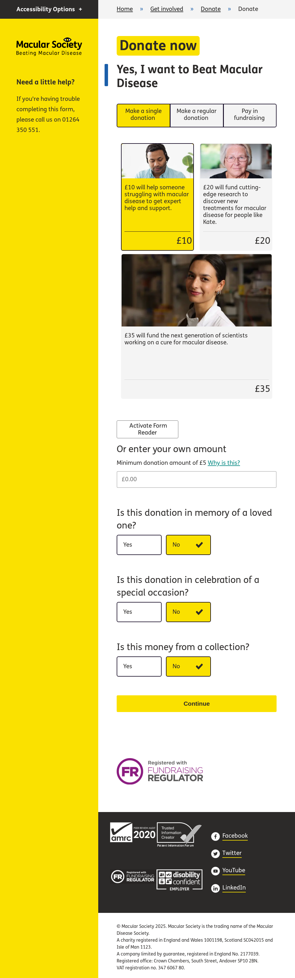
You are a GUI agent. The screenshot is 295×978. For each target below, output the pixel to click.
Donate (211, 9)
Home (49, 46)
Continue (197, 703)
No (192, 546)
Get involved (166, 9)
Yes (142, 546)
